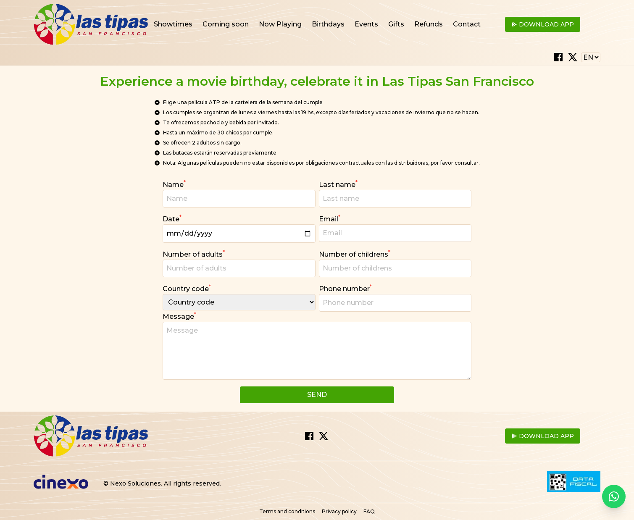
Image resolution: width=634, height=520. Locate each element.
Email (329, 218)
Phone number (345, 288)
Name (174, 184)
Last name (338, 184)
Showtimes (173, 24)
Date (172, 218)
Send (317, 395)
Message (179, 316)
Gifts (396, 24)
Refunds (428, 24)
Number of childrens (354, 253)
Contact (467, 24)
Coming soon (226, 24)
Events (366, 24)
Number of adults (194, 253)
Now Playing (280, 24)
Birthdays (328, 24)
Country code (187, 288)
